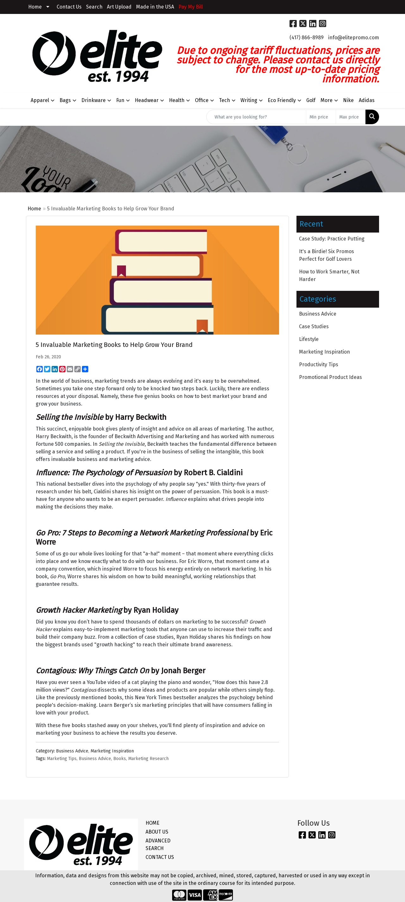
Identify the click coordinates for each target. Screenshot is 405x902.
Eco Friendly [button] (282, 100)
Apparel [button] (40, 100)
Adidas (367, 100)
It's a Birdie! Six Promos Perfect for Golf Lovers (326, 255)
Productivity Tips (318, 364)
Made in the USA (155, 7)
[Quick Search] (256, 117)
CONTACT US (160, 857)
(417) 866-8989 (307, 38)
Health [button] (176, 100)
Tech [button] (224, 100)
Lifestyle (309, 339)
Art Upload (119, 7)
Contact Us (69, 7)
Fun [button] (120, 100)
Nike (348, 100)
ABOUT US (157, 832)
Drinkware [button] (93, 100)
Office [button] (202, 100)
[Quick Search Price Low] (321, 117)
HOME (152, 823)
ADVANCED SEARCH (158, 844)
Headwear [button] (147, 100)
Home (35, 7)
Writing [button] (248, 100)
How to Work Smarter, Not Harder (329, 275)
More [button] (327, 100)
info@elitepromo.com (353, 38)
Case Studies (314, 326)
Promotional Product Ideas (330, 377)
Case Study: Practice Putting (331, 239)
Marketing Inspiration (112, 751)
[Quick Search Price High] (351, 117)
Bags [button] (65, 100)
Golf (310, 100)
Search (94, 7)
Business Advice (72, 751)
